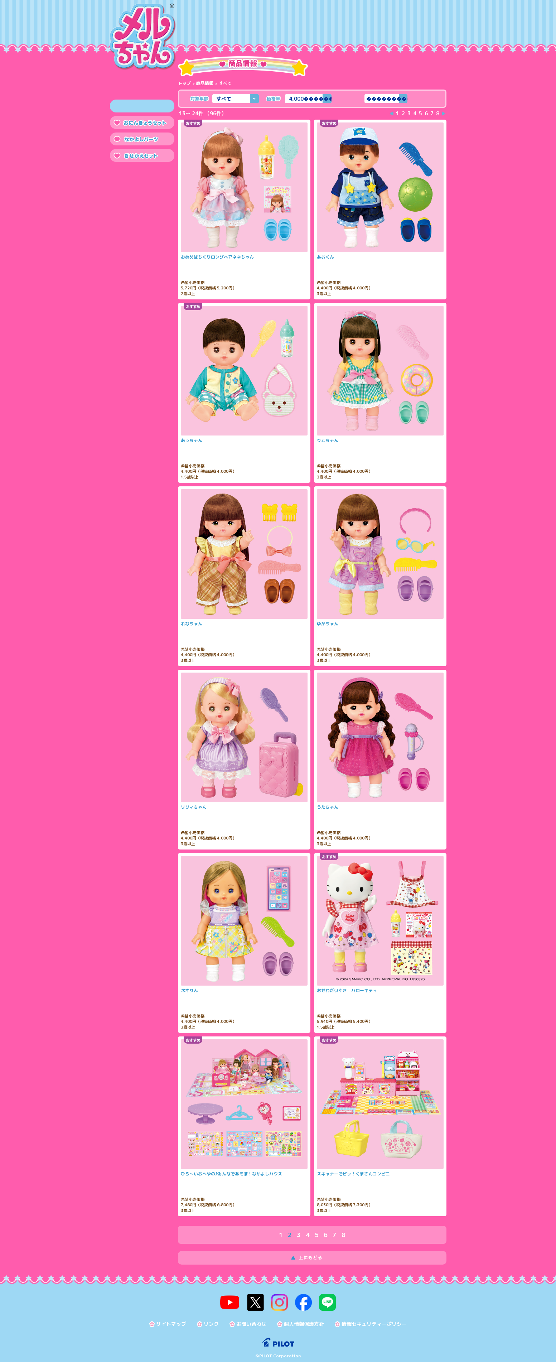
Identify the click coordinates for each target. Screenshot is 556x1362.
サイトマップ (171, 1320)
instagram (279, 1300)
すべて (142, 106)
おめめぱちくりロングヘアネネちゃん (217, 257)
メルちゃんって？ (248, 28)
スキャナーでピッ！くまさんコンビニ (353, 1174)
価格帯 (273, 98)
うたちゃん (327, 807)
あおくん (325, 257)
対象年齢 (199, 98)
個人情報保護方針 (304, 1320)
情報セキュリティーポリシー (374, 1320)
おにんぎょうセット (142, 122)
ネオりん (189, 990)
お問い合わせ (251, 1320)
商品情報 (203, 28)
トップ (184, 83)
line (318, 1300)
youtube (239, 1300)
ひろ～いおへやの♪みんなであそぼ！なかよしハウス (231, 1174)
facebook (298, 1300)
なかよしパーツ (142, 139)
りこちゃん (327, 440)
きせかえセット (142, 155)
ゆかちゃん (327, 624)
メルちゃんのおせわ (292, 28)
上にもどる (312, 1258)
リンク (211, 1320)
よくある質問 (425, 28)
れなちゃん (191, 624)
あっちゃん (191, 440)
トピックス (381, 28)
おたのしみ (337, 28)
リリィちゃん (194, 807)
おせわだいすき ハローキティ (347, 990)
